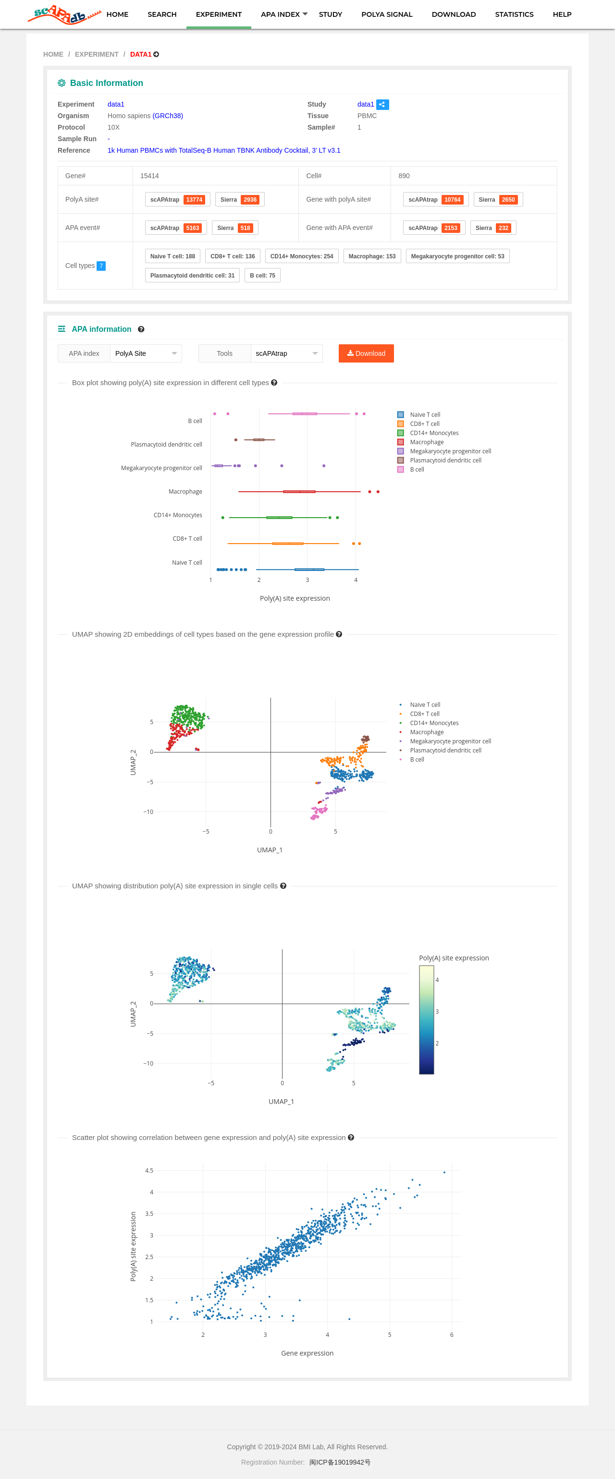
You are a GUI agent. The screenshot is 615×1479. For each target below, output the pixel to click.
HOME (118, 14)
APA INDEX (284, 14)
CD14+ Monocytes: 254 (302, 256)
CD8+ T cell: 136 (232, 256)
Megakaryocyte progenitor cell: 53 (457, 256)
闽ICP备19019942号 (340, 1462)
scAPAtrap (177, 200)
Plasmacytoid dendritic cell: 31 (192, 275)
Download (366, 353)
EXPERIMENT (219, 14)
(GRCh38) (167, 116)
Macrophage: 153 (372, 256)
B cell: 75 (262, 275)
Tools (225, 353)
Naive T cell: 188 (172, 256)
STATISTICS (514, 14)
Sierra (240, 200)
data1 (116, 104)
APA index (84, 353)
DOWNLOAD (454, 14)
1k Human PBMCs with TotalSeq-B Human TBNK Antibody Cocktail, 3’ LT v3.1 (224, 150)
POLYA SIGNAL (386, 14)
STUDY (330, 14)
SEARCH (162, 14)
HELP (562, 14)
